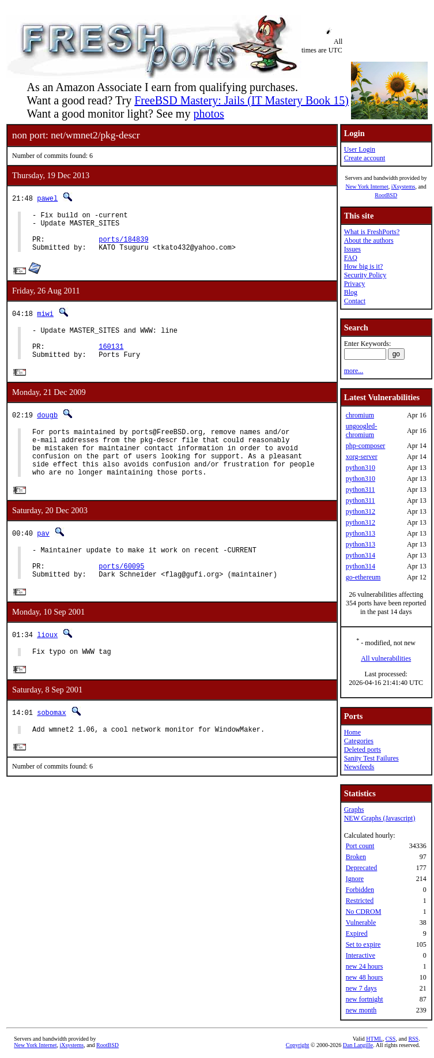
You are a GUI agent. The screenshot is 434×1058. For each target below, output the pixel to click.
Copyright (298, 1045)
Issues (352, 249)
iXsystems (403, 186)
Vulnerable (361, 922)
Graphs (354, 809)
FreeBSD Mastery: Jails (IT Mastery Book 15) (241, 100)
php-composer (366, 446)
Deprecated (362, 868)
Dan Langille (358, 1045)
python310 (360, 468)
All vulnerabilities (386, 658)
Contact (354, 301)
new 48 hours (364, 977)
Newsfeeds (359, 767)
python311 (360, 489)
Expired (357, 933)
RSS (413, 1039)
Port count (360, 846)
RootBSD (386, 195)
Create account (365, 158)
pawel (47, 198)
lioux (47, 668)
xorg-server (362, 457)
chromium (360, 415)
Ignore (355, 879)
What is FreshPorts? (372, 232)
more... (354, 371)
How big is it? (363, 266)
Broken (356, 857)
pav (43, 559)
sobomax (51, 748)
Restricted (360, 901)
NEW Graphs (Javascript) (380, 818)
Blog (350, 292)
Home (352, 732)
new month (361, 1010)
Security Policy (365, 275)
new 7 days (361, 988)
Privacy (354, 284)
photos (208, 113)
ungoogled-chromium (362, 430)
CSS (391, 1039)
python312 (360, 511)
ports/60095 (121, 598)
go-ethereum (363, 577)
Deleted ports (362, 750)
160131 (111, 360)
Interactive (360, 955)
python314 (360, 555)
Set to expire (363, 944)
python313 (360, 533)
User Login (359, 149)
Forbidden (360, 890)
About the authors (369, 240)
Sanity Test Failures (371, 758)
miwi (45, 322)
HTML (374, 1039)
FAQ (350, 258)
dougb (47, 431)
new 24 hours (364, 966)
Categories (358, 741)
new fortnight (364, 999)
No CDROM (364, 912)
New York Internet (366, 186)
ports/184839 (123, 246)
